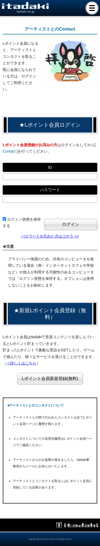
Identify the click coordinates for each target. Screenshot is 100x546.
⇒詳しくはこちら (21, 363)
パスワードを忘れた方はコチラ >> (50, 236)
